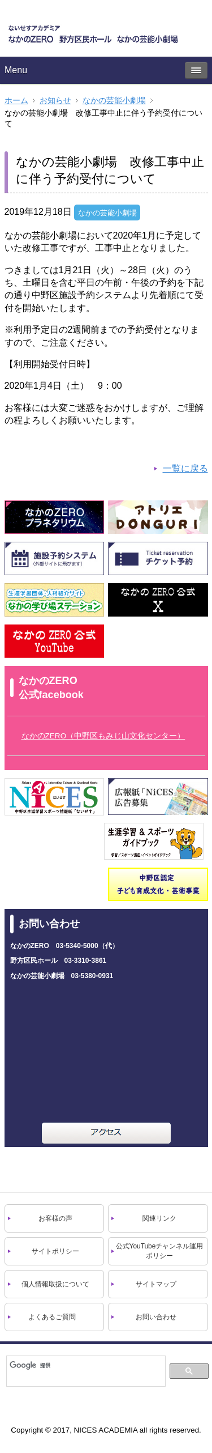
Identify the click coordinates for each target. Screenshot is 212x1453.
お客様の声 (55, 1218)
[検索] (85, 1365)
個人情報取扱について (55, 1284)
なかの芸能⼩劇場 (114, 100)
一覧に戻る (185, 468)
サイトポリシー (55, 1251)
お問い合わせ (156, 1317)
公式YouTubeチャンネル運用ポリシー (160, 1251)
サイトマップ (156, 1284)
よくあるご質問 (52, 1317)
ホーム (16, 100)
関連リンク (159, 1218)
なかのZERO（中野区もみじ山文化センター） (103, 736)
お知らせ (55, 100)
